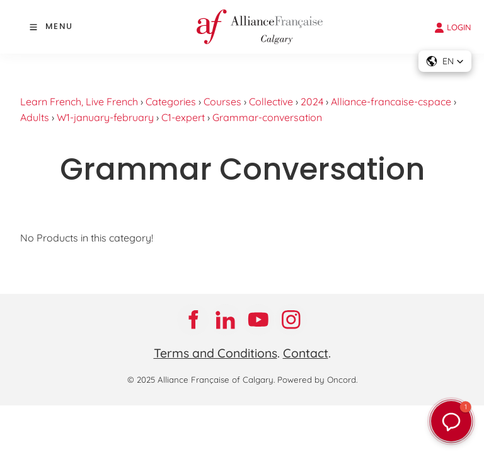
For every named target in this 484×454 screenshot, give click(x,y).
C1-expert (183, 117)
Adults (34, 117)
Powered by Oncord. (317, 380)
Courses (222, 101)
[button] (451, 421)
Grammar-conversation (267, 117)
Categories (171, 101)
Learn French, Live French (79, 101)
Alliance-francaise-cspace (391, 101)
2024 (312, 101)
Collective (271, 101)
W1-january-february (105, 117)
